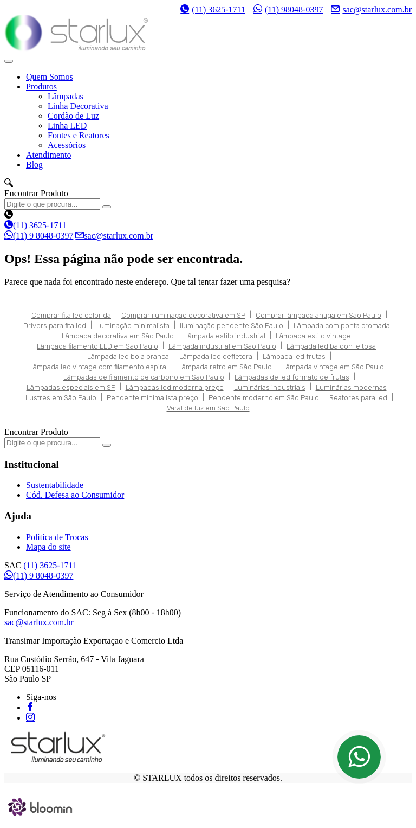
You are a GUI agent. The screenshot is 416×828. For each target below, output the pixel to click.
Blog (34, 164)
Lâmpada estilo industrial (224, 336)
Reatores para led (358, 398)
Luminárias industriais (270, 387)
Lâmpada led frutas (294, 356)
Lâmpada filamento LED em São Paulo (97, 346)
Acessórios (67, 145)
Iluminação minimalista (133, 326)
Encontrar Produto (36, 193)
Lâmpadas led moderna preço (175, 387)
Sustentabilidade (54, 485)
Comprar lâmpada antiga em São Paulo (318, 315)
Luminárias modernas (351, 387)
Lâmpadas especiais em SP (71, 387)
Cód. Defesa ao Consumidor (75, 494)
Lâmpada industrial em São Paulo (222, 346)
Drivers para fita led (54, 326)
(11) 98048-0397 (288, 9)
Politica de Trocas (57, 537)
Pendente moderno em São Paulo (264, 398)
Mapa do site (48, 546)
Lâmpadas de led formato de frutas (292, 377)
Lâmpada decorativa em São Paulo (118, 336)
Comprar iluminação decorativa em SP (183, 315)
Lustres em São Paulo (60, 398)
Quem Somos (49, 76)
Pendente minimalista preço (152, 398)
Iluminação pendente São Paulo (231, 326)
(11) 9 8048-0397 (38, 235)
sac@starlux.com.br (371, 9)
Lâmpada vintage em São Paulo (333, 367)
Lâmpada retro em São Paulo (225, 367)
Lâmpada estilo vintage (313, 336)
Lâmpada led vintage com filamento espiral (98, 367)
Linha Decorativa (78, 106)
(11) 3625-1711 (212, 9)
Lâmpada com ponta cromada (342, 326)
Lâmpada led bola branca (128, 356)
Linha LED (67, 125)
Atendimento (49, 154)
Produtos (41, 86)
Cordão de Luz (73, 115)
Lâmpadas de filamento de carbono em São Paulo (143, 377)
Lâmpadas (65, 96)
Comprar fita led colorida (71, 315)
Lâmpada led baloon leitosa (331, 346)
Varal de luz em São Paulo (208, 408)
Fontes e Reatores (78, 135)
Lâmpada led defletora (215, 356)
